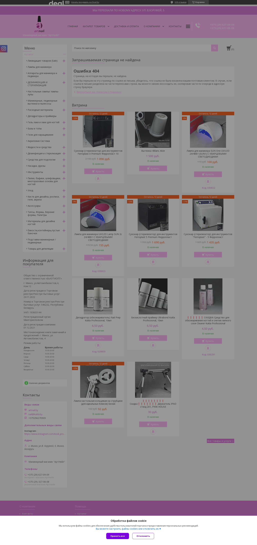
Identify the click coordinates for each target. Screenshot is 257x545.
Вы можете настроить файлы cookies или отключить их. (127, 528)
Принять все (117, 536)
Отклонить (143, 536)
